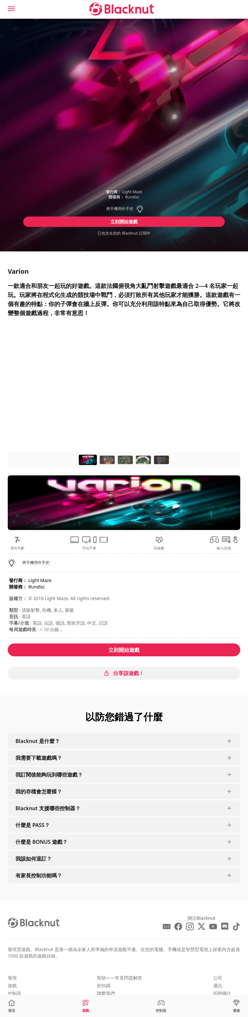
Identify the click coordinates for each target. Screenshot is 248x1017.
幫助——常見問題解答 (119, 978)
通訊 (217, 985)
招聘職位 (222, 993)
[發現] (12, 1006)
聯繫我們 (106, 993)
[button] (124, 209)
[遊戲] (85, 1006)
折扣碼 (103, 985)
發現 (12, 978)
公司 (217, 978)
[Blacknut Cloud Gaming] (121, 9)
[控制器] (161, 1006)
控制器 (14, 993)
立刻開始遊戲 (124, 221)
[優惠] (236, 1006)
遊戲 (12, 985)
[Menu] (11, 8)
